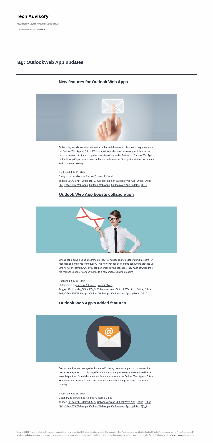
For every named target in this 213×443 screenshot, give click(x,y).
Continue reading (74, 163)
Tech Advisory (32, 16)
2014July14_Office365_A (82, 402)
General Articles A (86, 397)
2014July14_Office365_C (82, 181)
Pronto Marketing (38, 29)
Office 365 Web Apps (76, 185)
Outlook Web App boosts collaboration (96, 194)
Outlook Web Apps (99, 185)
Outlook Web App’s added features (92, 303)
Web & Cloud (105, 176)
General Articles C (86, 176)
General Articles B (86, 285)
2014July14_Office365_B (82, 289)
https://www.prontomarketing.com (179, 435)
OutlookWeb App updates (125, 185)
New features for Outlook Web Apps (93, 81)
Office (140, 181)
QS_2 (144, 185)
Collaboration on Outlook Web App (116, 181)
